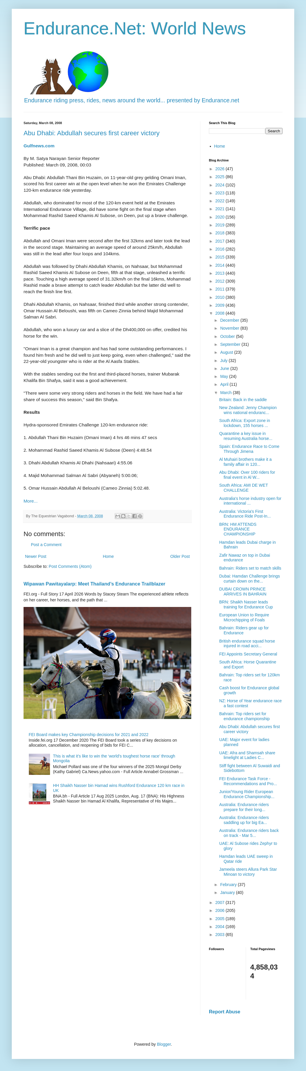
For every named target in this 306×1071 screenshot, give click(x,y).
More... (31, 500)
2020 (220, 217)
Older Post (180, 556)
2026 (220, 168)
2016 (220, 249)
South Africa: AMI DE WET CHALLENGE (243, 488)
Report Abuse (224, 1011)
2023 (220, 193)
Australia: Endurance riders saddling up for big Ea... (244, 820)
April (225, 384)
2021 (220, 208)
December (230, 320)
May (224, 376)
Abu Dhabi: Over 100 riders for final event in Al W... (247, 475)
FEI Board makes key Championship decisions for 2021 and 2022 (89, 734)
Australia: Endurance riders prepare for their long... (244, 807)
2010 (220, 297)
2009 (220, 305)
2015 (220, 257)
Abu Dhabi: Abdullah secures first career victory (91, 133)
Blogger (164, 1044)
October (228, 336)
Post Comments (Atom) (70, 566)
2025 (220, 176)
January (228, 892)
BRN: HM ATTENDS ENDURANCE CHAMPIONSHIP (238, 529)
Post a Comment (46, 544)
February (229, 884)
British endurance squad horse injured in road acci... (247, 643)
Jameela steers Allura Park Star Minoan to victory (248, 872)
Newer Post (35, 556)
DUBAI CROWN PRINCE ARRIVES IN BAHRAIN (242, 591)
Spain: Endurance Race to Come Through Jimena (249, 449)
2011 (220, 289)
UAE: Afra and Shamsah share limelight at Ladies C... (247, 755)
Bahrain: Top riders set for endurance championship (244, 716)
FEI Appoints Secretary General (248, 654)
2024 (220, 185)
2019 (220, 225)
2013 (220, 273)
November (230, 328)
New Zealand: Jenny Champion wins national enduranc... (248, 410)
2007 (220, 902)
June (225, 368)
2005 (220, 918)
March (226, 392)
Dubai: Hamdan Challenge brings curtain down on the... (249, 578)
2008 (220, 313)
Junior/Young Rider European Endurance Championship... (247, 794)
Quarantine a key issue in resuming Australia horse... (245, 436)
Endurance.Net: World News (135, 28)
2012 (220, 281)
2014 (220, 265)
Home (108, 556)
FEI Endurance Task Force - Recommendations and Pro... (248, 781)
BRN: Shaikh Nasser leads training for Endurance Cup (246, 604)
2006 (220, 910)
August (227, 352)
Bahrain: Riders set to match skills (250, 568)
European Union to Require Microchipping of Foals (244, 617)
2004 (220, 926)
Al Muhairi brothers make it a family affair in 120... (245, 462)
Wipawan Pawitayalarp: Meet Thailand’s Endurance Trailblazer (94, 583)
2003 (220, 934)
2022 (220, 200)
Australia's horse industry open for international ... (250, 501)
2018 (220, 233)
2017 (220, 241)
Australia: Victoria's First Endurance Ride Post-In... (245, 514)
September (230, 344)
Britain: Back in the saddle (243, 399)
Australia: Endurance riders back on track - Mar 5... (249, 833)
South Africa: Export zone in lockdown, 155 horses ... (244, 423)
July (224, 360)
